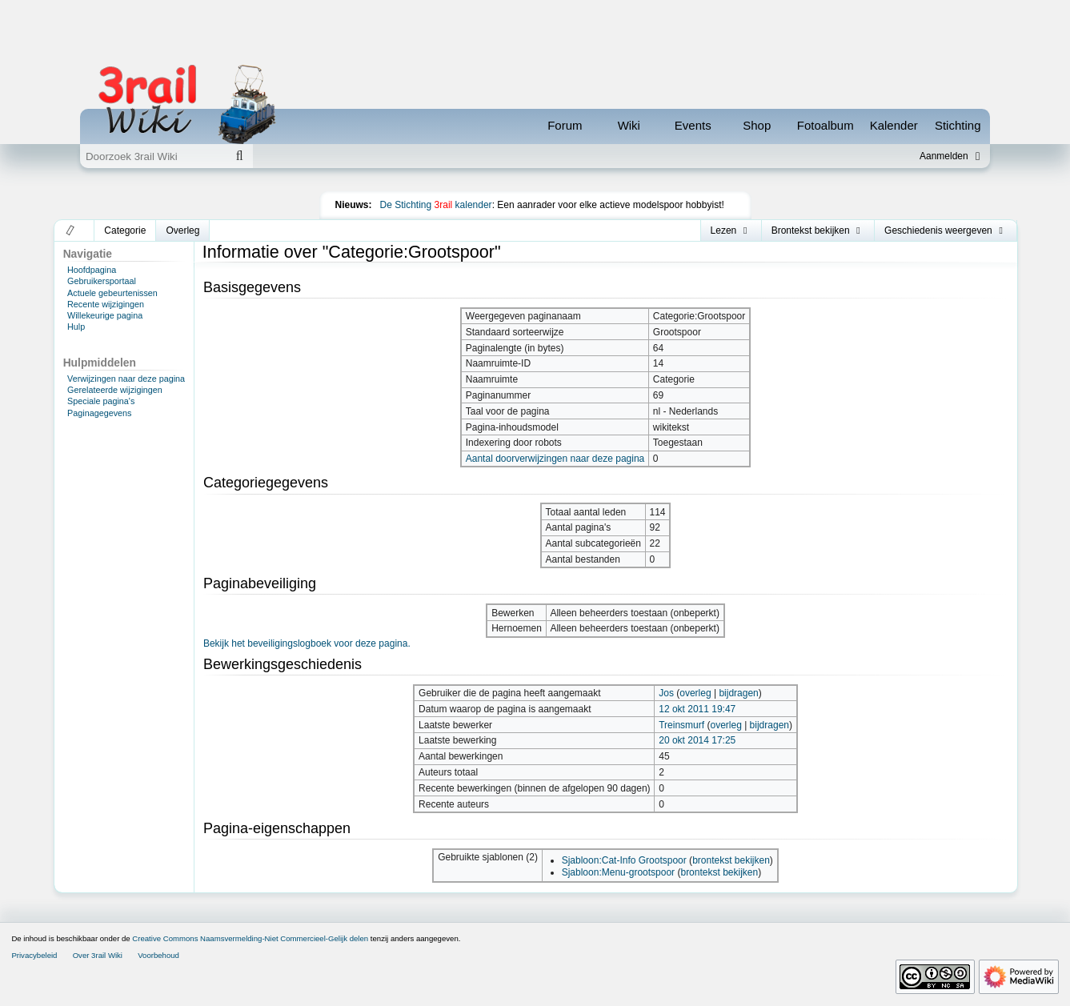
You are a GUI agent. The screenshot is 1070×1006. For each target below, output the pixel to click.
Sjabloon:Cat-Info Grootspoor (624, 860)
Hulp (76, 326)
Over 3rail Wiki (97, 955)
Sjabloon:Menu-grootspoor (618, 872)
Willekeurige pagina (104, 315)
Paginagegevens (99, 413)
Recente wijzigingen (105, 304)
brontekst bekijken (731, 860)
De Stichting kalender (436, 204)
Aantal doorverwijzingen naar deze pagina (555, 458)
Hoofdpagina (91, 270)
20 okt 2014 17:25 (697, 740)
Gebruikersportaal (101, 281)
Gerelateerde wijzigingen (114, 390)
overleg (695, 693)
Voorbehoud (158, 955)
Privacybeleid (34, 955)
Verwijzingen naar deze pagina (126, 378)
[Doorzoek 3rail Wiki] (153, 156)
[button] (70, 230)
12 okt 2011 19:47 (697, 709)
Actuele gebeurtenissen (112, 293)
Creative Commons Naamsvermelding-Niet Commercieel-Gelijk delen (250, 938)
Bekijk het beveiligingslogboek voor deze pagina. (307, 643)
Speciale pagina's (100, 401)
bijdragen (738, 693)
